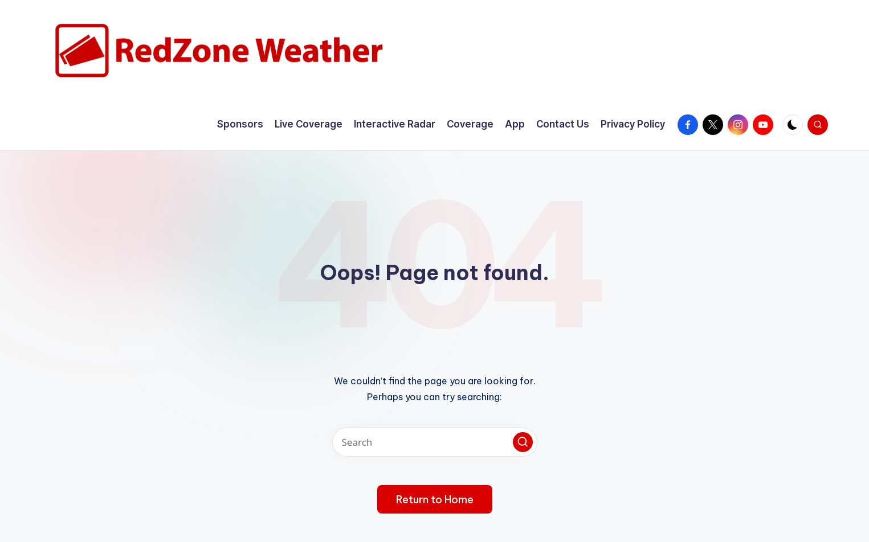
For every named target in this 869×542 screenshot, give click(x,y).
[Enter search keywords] (434, 442)
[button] (523, 442)
